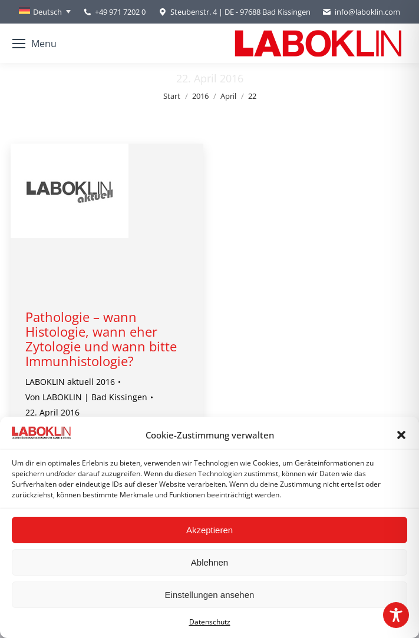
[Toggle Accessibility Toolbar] (396, 615)
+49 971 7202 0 (120, 11)
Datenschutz (209, 622)
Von (86, 397)
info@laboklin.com (361, 12)
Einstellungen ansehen (210, 595)
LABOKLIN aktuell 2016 (70, 381)
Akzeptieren (209, 530)
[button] (401, 435)
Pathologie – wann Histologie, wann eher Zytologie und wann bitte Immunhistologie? (101, 339)
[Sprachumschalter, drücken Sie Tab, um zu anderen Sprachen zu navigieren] (45, 11)
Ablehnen (209, 562)
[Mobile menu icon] (34, 43)
